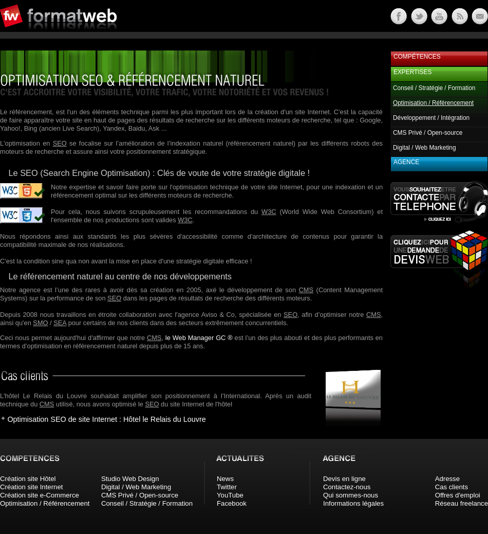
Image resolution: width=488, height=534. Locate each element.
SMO (40, 323)
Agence (406, 162)
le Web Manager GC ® (199, 338)
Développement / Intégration (431, 117)
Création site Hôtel (27, 479)
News (225, 479)
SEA (59, 323)
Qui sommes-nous (350, 495)
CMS (306, 290)
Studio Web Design (130, 479)
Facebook (232, 503)
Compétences (417, 56)
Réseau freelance (461, 503)
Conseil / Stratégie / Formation (434, 88)
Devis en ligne (344, 479)
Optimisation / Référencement (44, 503)
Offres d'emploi (457, 495)
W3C (268, 212)
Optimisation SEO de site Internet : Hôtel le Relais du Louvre (106, 419)
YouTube (230, 495)
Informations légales (353, 503)
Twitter (227, 487)
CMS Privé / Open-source (427, 132)
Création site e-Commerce (39, 495)
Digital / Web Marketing (424, 147)
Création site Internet (31, 487)
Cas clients (451, 487)
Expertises (412, 72)
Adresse (447, 479)
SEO (60, 143)
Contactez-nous (346, 487)
